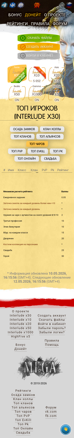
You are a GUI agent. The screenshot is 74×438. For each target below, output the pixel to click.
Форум (60, 23)
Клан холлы (52, 129)
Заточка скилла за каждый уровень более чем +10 (29, 203)
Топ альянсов (50, 136)
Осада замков (24, 129)
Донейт (33, 15)
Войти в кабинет (52, 324)
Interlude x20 (21, 324)
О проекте (54, 15)
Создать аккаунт (52, 315)
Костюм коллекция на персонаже (20, 244)
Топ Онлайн (27, 158)
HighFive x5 (20, 336)
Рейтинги (17, 23)
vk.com (51, 411)
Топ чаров (37, 144)
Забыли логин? (52, 332)
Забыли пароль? (52, 328)
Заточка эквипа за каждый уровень (21, 209)
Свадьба (50, 158)
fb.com (51, 416)
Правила (40, 23)
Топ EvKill (38, 151)
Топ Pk (58, 151)
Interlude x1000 (20, 332)
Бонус (15, 15)
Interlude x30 (21, 315)
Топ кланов (22, 136)
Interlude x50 (21, 328)
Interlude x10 (21, 319)
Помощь (52, 344)
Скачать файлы (52, 319)
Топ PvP (17, 151)
